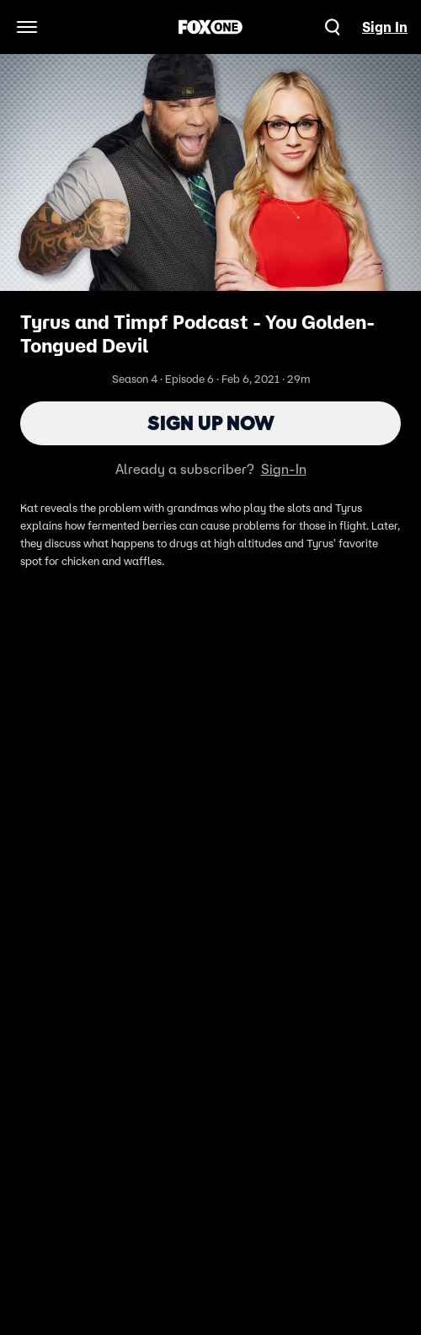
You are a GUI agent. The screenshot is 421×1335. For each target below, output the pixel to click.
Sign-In (283, 468)
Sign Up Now (210, 423)
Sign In (385, 27)
